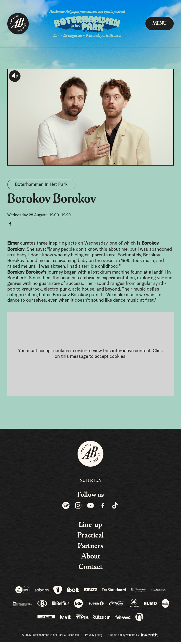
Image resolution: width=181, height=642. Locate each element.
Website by (142, 635)
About (90, 556)
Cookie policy (116, 635)
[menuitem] (82, 481)
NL (82, 481)
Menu (159, 23)
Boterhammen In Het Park (41, 184)
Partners (90, 546)
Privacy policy (94, 635)
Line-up (90, 525)
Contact (90, 567)
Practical (90, 535)
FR (90, 481)
